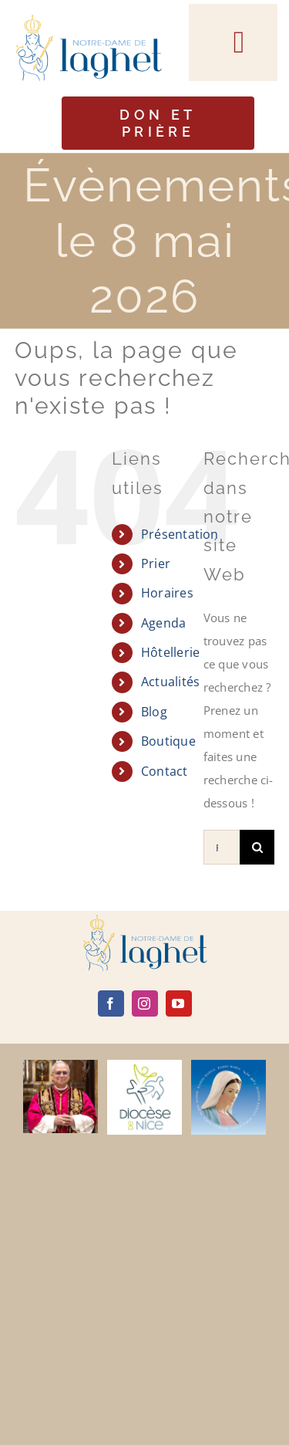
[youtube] (179, 1003)
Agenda (163, 622)
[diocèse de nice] (144, 1065)
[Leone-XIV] (60, 1065)
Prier (155, 563)
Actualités (170, 681)
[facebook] (111, 1003)
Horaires (167, 592)
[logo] (144, 920)
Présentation (180, 534)
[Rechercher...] (221, 847)
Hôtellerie (170, 652)
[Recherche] (257, 847)
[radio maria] (228, 1065)
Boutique (168, 741)
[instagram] (145, 1003)
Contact (164, 771)
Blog (154, 711)
